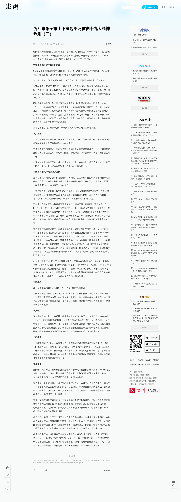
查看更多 (145, 54)
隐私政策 (141, 364)
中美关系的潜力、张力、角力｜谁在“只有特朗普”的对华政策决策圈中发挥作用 (144, 150)
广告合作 (156, 360)
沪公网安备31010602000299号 (139, 375)
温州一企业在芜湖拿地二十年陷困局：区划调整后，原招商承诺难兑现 (144, 209)
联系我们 (148, 360)
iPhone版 (153, 344)
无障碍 (171, 7)
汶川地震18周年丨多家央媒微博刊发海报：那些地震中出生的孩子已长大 (144, 227)
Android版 (153, 338)
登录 (163, 7)
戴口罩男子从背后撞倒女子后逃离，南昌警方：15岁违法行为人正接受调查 (144, 253)
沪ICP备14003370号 (136, 372)
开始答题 (145, 108)
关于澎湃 (133, 360)
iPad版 (152, 350)
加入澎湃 (141, 360)
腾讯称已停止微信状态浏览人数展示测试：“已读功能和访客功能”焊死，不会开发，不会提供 (144, 160)
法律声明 (133, 364)
